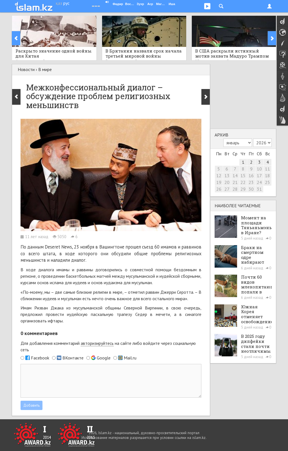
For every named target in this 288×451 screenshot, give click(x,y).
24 (259, 182)
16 (251, 175)
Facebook (40, 358)
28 (235, 189)
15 (243, 175)
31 (259, 189)
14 (235, 175)
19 (218, 182)
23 (251, 182)
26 (218, 189)
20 (227, 182)
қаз (59, 3)
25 (267, 182)
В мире (45, 69)
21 (235, 182)
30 (251, 189)
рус (66, 3)
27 (227, 189)
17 (259, 175)
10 (259, 169)
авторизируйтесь (97, 343)
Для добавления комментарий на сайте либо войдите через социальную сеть (108, 346)
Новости (26, 69)
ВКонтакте (73, 358)
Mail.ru (130, 358)
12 (218, 175)
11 (267, 169)
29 (243, 189)
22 (243, 182)
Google (104, 358)
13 (227, 175)
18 (267, 175)
